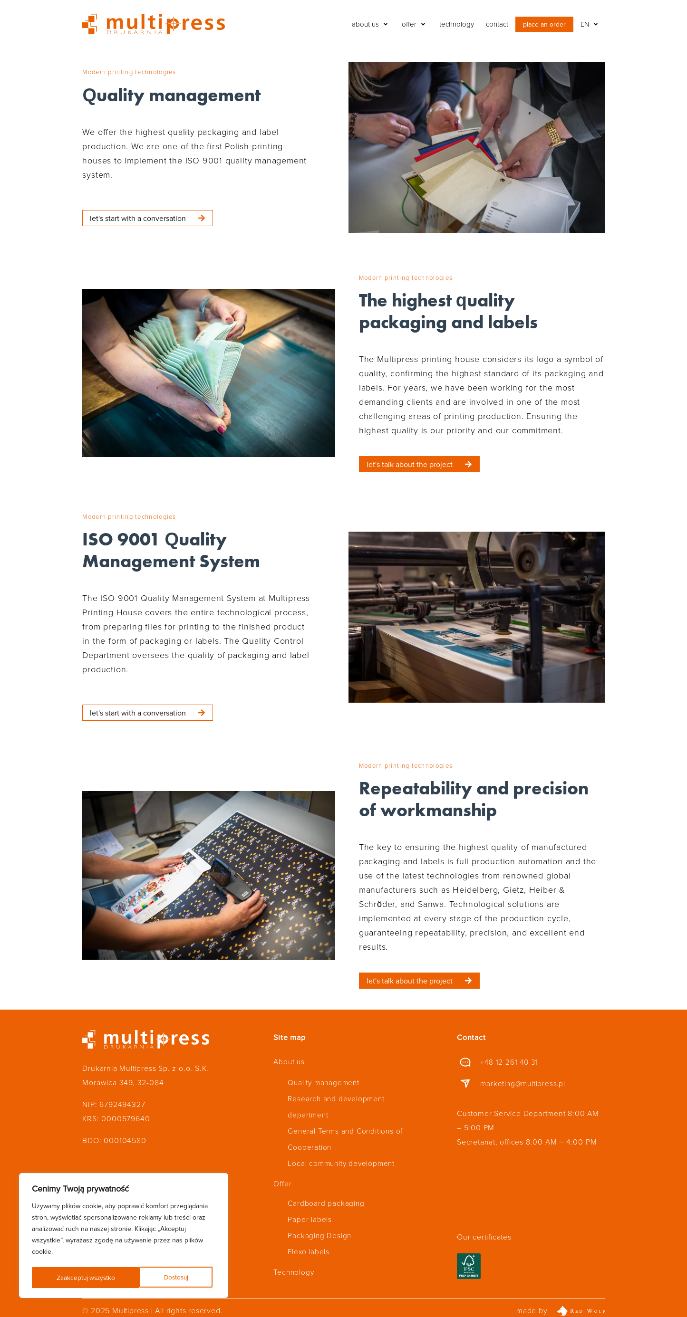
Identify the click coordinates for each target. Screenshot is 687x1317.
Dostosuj (68, 1277)
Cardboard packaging (326, 1189)
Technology (294, 1251)
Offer (282, 1170)
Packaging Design (320, 1217)
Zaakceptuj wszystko (161, 1277)
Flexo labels (309, 1232)
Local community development (343, 1151)
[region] (123, 1236)
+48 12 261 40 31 (510, 1062)
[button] (371, 24)
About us (289, 1061)
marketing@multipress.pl (524, 1083)
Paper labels (310, 1203)
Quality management (325, 1080)
